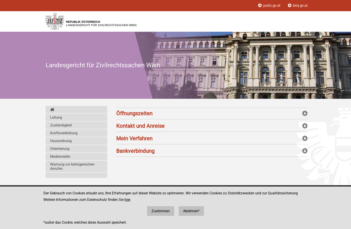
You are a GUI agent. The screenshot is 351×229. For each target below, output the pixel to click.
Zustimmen (161, 211)
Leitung (56, 117)
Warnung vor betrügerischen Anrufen (72, 166)
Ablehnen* (191, 211)
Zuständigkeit (61, 125)
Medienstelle (60, 156)
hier (127, 199)
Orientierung (59, 149)
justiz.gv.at (269, 5)
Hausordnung (61, 141)
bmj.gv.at (298, 5)
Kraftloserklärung (63, 133)
